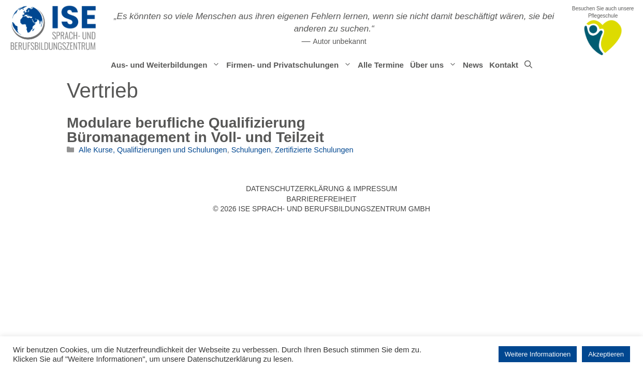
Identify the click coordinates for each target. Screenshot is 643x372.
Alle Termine (381, 64)
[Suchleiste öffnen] (528, 65)
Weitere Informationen (538, 354)
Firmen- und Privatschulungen (290, 65)
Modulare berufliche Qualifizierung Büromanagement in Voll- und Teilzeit (195, 130)
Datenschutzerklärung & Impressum (321, 188)
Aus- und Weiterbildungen (167, 65)
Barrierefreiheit (321, 199)
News (473, 64)
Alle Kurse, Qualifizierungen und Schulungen (153, 150)
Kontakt (503, 64)
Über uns (435, 65)
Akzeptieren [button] (606, 354)
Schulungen (251, 150)
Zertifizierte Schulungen (314, 150)
